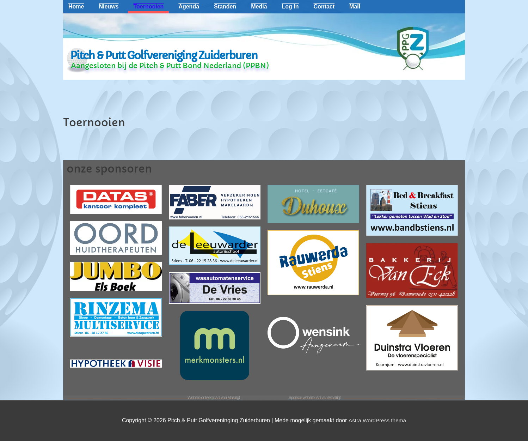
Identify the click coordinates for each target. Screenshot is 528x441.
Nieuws (108, 7)
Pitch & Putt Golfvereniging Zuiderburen (163, 55)
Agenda (188, 7)
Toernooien (148, 7)
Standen (225, 7)
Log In (290, 7)
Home (76, 7)
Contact (324, 7)
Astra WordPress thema (377, 420)
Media (259, 7)
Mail (354, 7)
